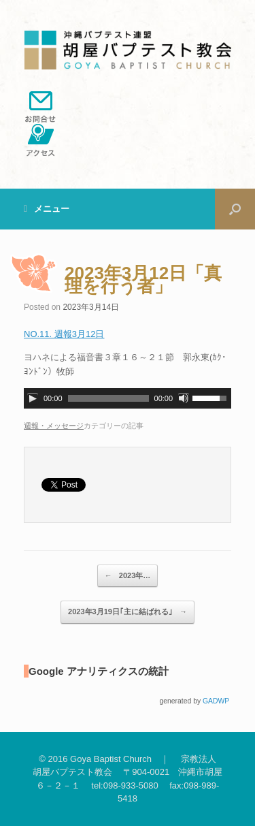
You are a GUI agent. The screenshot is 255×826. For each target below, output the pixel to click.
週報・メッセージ (54, 426)
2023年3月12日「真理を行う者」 (143, 280)
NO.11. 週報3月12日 (64, 334)
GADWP (216, 701)
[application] (127, 398)
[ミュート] (183, 398)
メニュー (46, 209)
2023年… (128, 576)
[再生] (32, 398)
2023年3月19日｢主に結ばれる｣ (127, 612)
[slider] (108, 398)
